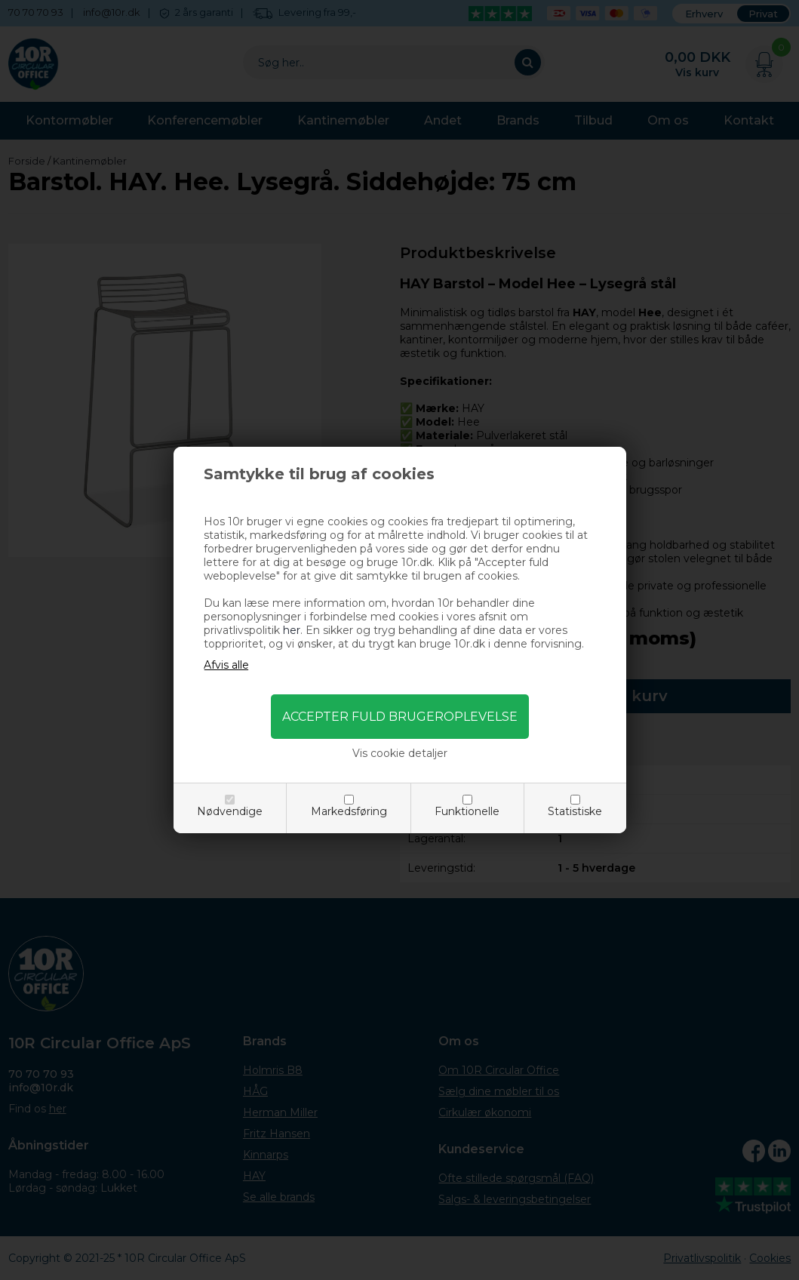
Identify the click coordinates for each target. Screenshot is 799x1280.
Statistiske (575, 811)
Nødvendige (230, 811)
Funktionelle (467, 811)
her (291, 630)
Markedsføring (349, 811)
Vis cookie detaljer (399, 753)
